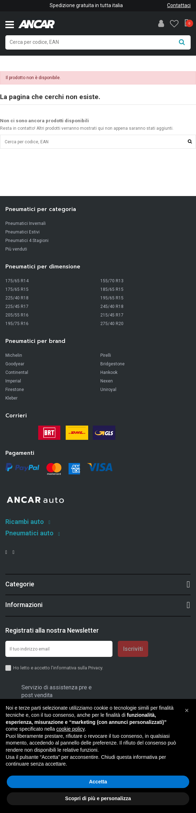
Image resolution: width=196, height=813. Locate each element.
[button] (186, 710)
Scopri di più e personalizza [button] (98, 798)
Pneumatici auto (29, 533)
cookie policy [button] (70, 729)
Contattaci (179, 5)
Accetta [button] (98, 781)
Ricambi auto (24, 521)
